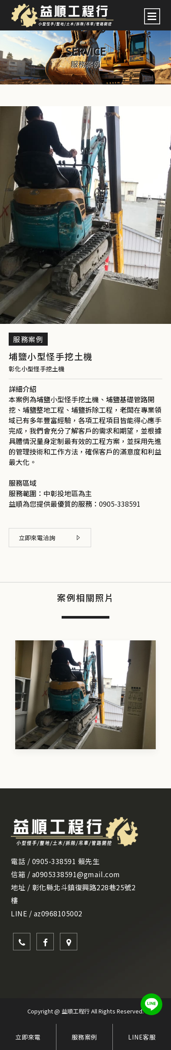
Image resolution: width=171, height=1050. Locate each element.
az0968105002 (58, 913)
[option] (85, 57)
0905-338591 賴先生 (66, 861)
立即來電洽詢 (49, 537)
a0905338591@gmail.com (76, 874)
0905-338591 (120, 503)
